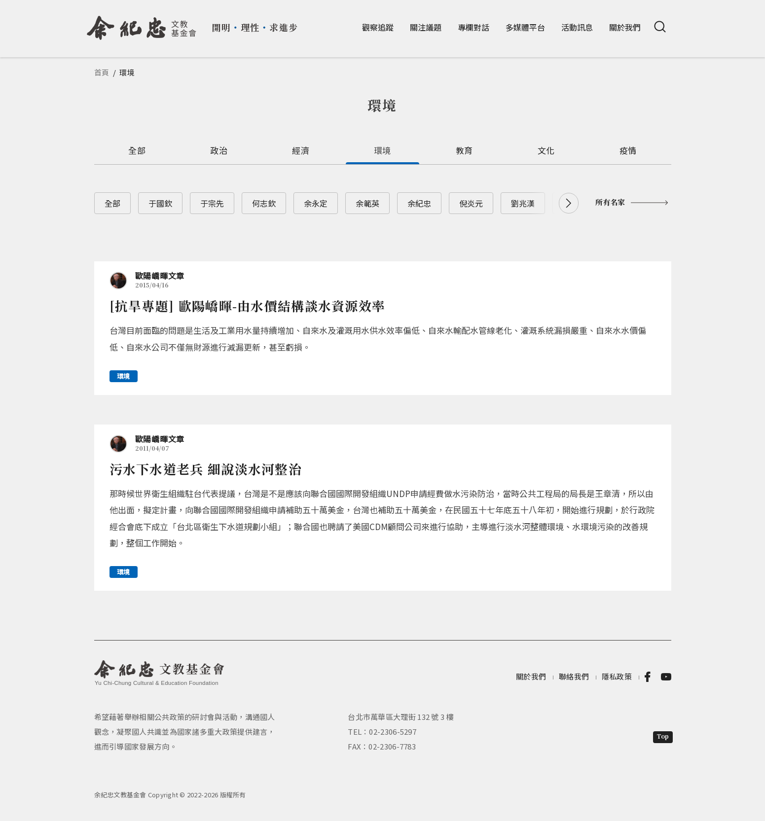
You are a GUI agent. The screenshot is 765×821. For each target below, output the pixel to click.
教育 (464, 150)
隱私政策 (617, 676)
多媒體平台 (525, 27)
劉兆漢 (523, 203)
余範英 (367, 203)
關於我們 (625, 27)
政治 (218, 150)
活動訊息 (577, 27)
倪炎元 (471, 203)
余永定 (316, 203)
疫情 (628, 150)
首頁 (102, 72)
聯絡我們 (574, 676)
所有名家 (610, 202)
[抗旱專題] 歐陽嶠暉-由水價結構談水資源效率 (247, 305)
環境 (382, 150)
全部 (137, 150)
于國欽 (160, 203)
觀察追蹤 (378, 27)
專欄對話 (473, 27)
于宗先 (212, 203)
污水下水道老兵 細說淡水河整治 (205, 469)
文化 (546, 150)
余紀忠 (419, 203)
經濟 (300, 150)
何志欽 (264, 203)
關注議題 (425, 27)
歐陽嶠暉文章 (160, 276)
